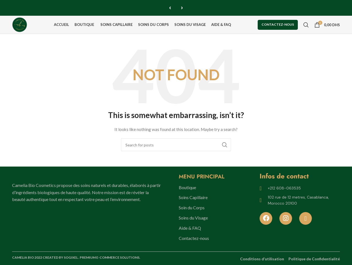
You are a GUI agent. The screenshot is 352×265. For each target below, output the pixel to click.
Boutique (187, 187)
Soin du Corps (192, 207)
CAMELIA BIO (23, 258)
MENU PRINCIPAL (201, 177)
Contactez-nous (278, 24)
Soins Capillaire (193, 197)
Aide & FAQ (190, 228)
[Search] (306, 24)
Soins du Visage (193, 217)
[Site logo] (22, 24)
